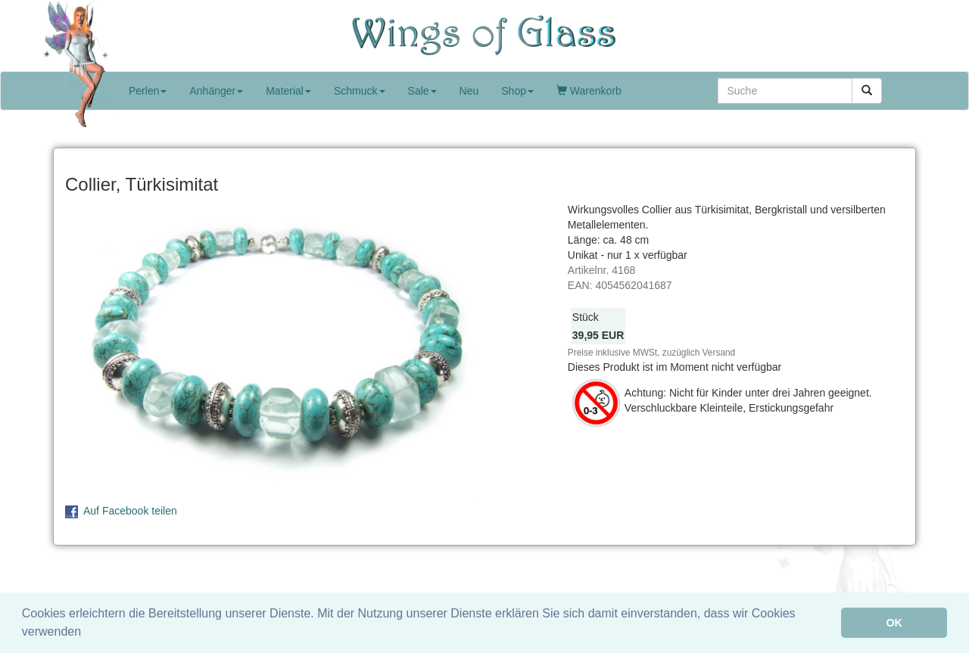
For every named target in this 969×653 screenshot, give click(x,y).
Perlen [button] (148, 91)
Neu (469, 91)
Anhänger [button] (216, 91)
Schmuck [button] (359, 91)
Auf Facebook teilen (130, 511)
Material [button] (288, 91)
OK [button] (894, 623)
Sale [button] (422, 91)
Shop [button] (517, 91)
